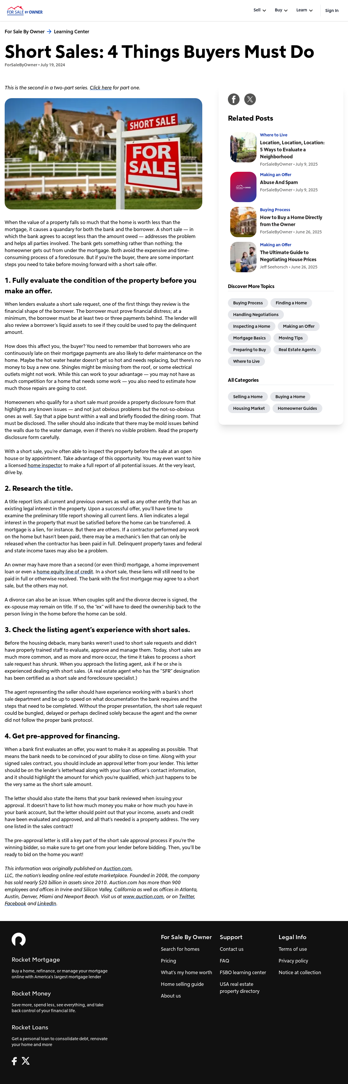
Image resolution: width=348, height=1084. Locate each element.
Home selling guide (182, 984)
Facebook (15, 903)
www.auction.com (143, 896)
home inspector (45, 465)
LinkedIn (46, 903)
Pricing (168, 961)
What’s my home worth (186, 972)
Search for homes (180, 949)
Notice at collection (300, 972)
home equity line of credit (65, 571)
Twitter (186, 896)
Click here (101, 87)
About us (171, 996)
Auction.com (117, 868)
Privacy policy (293, 961)
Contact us (232, 949)
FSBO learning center (243, 972)
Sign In (332, 10)
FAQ (224, 961)
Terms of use (293, 949)
